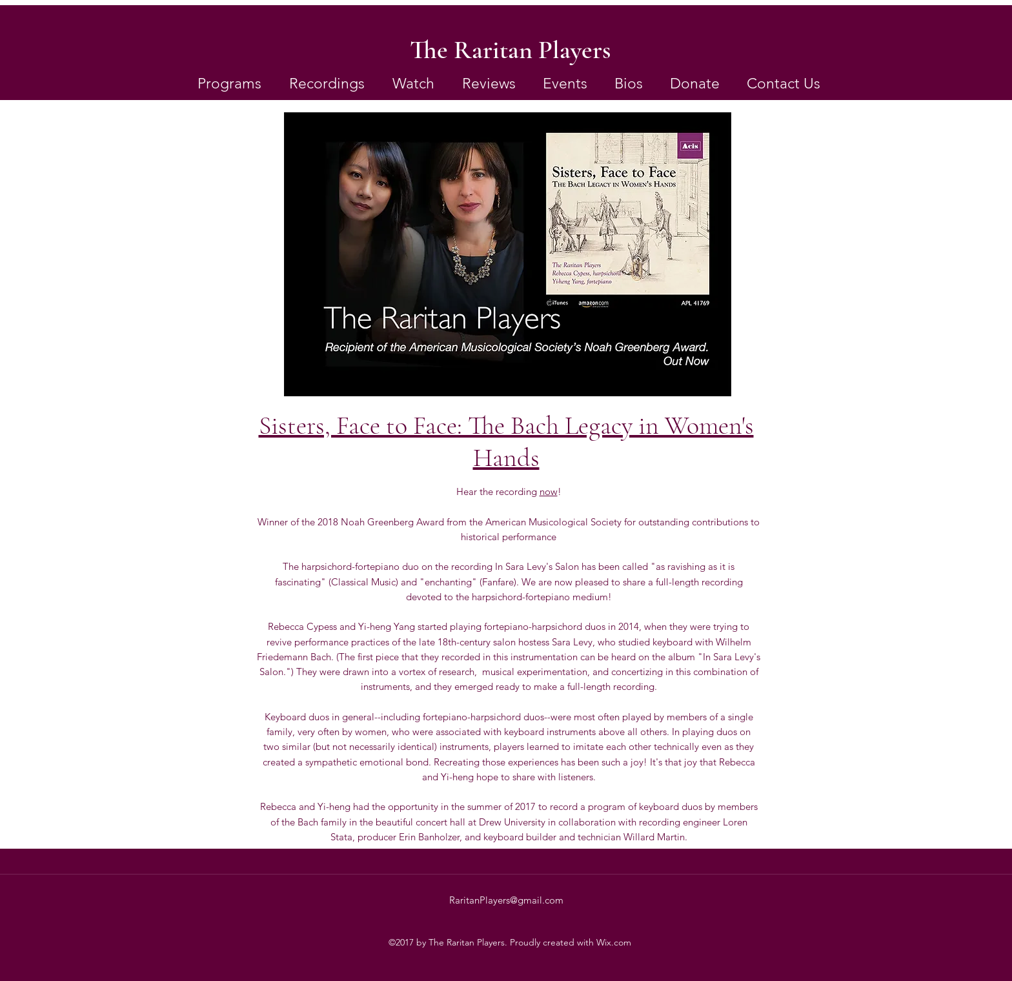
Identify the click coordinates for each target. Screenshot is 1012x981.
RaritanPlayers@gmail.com (506, 900)
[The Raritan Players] (509, 50)
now (549, 491)
